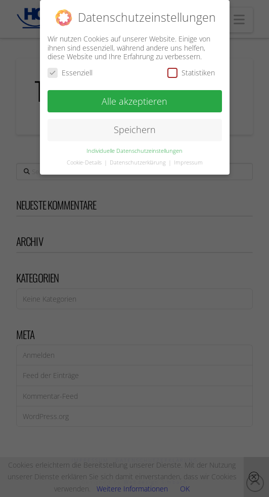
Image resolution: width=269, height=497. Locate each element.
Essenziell (70, 70)
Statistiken (191, 70)
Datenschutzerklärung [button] (138, 160)
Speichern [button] (135, 128)
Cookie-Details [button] (85, 160)
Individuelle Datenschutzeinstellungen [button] (134, 149)
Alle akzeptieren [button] (134, 99)
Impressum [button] (188, 160)
